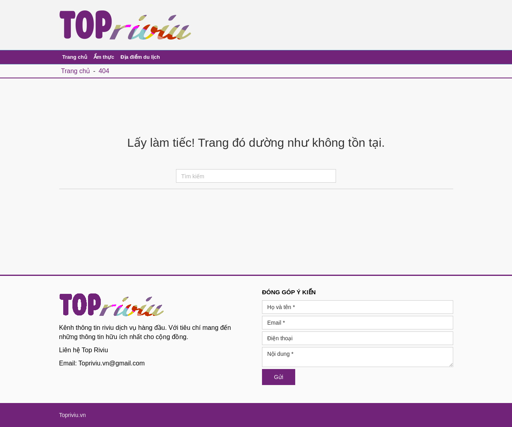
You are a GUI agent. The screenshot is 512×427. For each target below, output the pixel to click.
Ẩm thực (104, 57)
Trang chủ (74, 57)
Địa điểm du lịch (140, 57)
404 (103, 71)
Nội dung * (357, 357)
